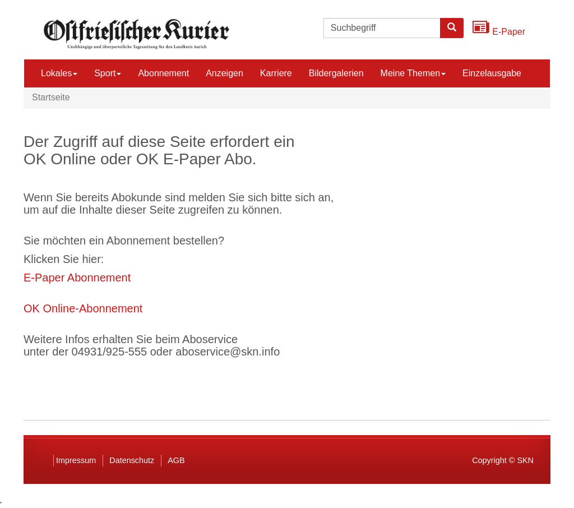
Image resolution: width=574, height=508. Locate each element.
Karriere (276, 73)
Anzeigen (224, 73)
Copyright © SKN (503, 460)
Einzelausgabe (491, 73)
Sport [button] (107, 73)
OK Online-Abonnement (83, 308)
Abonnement (163, 73)
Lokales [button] (59, 73)
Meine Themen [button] (413, 73)
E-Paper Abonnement (77, 277)
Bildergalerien (336, 73)
